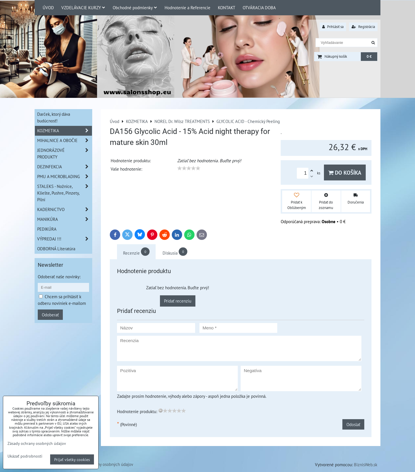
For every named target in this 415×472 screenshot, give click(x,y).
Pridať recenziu (177, 301)
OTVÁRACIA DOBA (259, 7)
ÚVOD (48, 7)
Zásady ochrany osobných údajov (103, 464)
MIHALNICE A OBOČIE (64, 140)
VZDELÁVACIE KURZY (83, 7)
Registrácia (363, 26)
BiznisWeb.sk (365, 464)
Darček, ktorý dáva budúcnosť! (53, 117)
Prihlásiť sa (333, 26)
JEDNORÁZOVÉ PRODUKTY (64, 153)
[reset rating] (160, 410)
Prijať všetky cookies (72, 459)
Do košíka (344, 172)
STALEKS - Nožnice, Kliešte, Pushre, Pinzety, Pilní (64, 193)
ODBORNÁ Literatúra (56, 248)
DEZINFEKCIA (64, 166)
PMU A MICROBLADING (64, 176)
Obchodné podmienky (135, 7)
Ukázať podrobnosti (24, 456)
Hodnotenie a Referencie (187, 7)
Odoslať (353, 424)
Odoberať (50, 315)
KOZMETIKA (64, 130)
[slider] (188, 168)
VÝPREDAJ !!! (64, 239)
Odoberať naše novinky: (59, 276)
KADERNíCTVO (64, 209)
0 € (369, 56)
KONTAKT (226, 7)
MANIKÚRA (64, 219)
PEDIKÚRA (46, 229)
